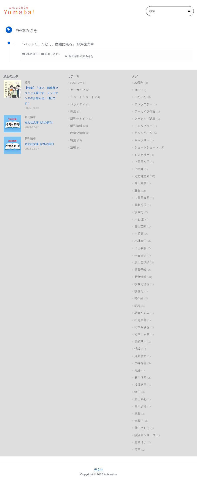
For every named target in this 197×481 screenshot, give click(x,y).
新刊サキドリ (53, 54)
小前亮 (138, 233)
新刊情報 (73, 56)
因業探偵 (140, 205)
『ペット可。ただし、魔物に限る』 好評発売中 (57, 44)
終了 (137, 392)
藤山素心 (140, 399)
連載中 (138, 420)
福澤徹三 (140, 384)
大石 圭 (139, 219)
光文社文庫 (142, 176)
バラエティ (77, 104)
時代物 (138, 298)
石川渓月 (140, 377)
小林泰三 (140, 241)
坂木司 (138, 212)
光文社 (98, 469)
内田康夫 (140, 183)
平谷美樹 (140, 255)
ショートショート (82, 97)
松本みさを (86, 56)
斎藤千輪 (140, 269)
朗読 (137, 305)
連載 (73, 147)
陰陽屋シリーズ (145, 435)
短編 (137, 370)
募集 (73, 111)
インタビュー (143, 126)
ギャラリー (142, 140)
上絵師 (138, 169)
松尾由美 (140, 320)
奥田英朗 (140, 226)
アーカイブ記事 (145, 118)
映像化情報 (77, 133)
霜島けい (140, 442)
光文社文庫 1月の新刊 (38, 122)
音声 (137, 449)
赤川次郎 (140, 406)
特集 (27, 82)
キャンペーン (143, 133)
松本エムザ (142, 334)
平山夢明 (140, 248)
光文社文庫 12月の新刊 (39, 144)
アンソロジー (143, 104)
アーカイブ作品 (145, 111)
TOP (137, 90)
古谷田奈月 (142, 197)
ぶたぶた (140, 97)
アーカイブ (77, 90)
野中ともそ (142, 428)
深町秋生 (140, 341)
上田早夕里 (142, 161)
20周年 (139, 82)
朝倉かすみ (142, 312)
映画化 (138, 291)
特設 (137, 348)
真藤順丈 (140, 356)
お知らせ (76, 82)
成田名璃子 (142, 262)
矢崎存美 (140, 363)
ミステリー (142, 154)
